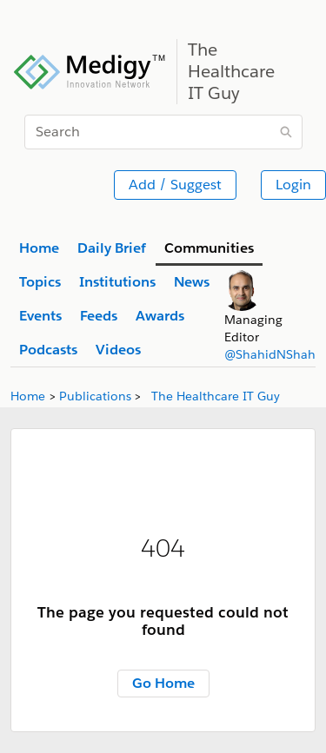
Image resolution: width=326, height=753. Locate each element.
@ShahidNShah (270, 354)
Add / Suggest (175, 184)
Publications (95, 396)
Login (293, 184)
